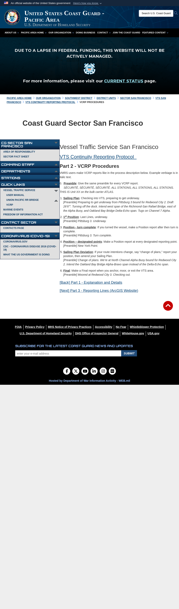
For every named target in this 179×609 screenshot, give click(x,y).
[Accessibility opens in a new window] (103, 326)
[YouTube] (84, 371)
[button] (87, 3)
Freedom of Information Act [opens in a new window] (23, 214)
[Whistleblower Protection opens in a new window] (147, 326)
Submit (129, 353)
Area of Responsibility (19, 151)
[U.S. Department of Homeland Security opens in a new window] (46, 333)
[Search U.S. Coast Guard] (156, 13)
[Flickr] (112, 371)
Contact (104, 32)
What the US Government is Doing (26, 254)
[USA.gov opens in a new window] (153, 333)
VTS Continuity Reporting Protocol (98, 156)
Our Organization (61, 32)
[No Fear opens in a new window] (121, 326)
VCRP (9, 204)
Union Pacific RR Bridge (22, 200)
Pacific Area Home (33, 32)
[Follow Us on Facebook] (66, 371)
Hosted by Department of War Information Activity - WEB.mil (89, 380)
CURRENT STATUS (123, 81)
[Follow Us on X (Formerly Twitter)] (75, 371)
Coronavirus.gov (15, 241)
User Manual (15, 195)
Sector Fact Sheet (16, 156)
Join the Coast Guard (126, 32)
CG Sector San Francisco (16, 144)
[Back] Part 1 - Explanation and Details (91, 283)
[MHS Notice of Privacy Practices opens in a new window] (70, 326)
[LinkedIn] (94, 371)
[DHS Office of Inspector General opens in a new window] (96, 333)
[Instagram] (103, 371)
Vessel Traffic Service (19, 190)
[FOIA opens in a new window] (18, 326)
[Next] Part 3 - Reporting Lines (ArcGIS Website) (99, 291)
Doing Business (85, 32)
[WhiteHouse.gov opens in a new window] (133, 333)
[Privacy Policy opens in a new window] (34, 326)
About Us (12, 32)
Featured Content (155, 32)
